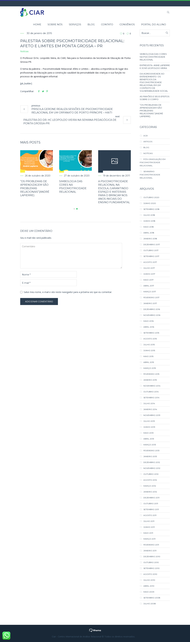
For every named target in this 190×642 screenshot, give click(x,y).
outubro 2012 (150, 474)
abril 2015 (148, 362)
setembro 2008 (151, 597)
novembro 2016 (151, 315)
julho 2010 (149, 580)
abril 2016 (148, 327)
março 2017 (149, 291)
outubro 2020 (151, 197)
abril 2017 (148, 285)
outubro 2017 (150, 250)
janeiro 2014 (150, 409)
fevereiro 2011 (151, 545)
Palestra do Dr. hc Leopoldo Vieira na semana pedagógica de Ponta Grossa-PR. (69, 121)
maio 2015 (148, 356)
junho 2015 (149, 350)
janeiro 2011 (149, 550)
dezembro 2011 (151, 497)
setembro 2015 (151, 333)
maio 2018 (148, 227)
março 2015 (149, 368)
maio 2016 (148, 321)
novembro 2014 (151, 386)
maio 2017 (148, 280)
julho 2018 (149, 215)
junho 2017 (149, 274)
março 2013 (149, 444)
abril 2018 (148, 233)
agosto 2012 (150, 480)
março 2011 (149, 539)
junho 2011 (149, 527)
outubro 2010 (151, 562)
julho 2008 (149, 603)
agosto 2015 (150, 338)
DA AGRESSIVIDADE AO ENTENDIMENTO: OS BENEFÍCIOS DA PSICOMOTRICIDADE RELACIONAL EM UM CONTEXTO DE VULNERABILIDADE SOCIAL (154, 82)
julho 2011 (148, 521)
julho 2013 (149, 421)
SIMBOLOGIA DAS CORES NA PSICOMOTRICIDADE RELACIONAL (153, 57)
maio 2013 (148, 433)
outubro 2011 (150, 503)
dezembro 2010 (151, 556)
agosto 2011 (149, 515)
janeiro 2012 (150, 492)
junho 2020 (149, 203)
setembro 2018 (151, 209)
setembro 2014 (151, 397)
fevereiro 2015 (151, 374)
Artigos (147, 141)
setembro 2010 (151, 568)
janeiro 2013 (150, 456)
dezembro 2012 (151, 462)
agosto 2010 (150, 574)
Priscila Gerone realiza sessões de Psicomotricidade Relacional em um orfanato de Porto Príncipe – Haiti (72, 111)
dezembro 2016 (151, 309)
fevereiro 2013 (151, 450)
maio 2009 (148, 592)
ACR (145, 135)
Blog (146, 147)
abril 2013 (148, 439)
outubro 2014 (151, 391)
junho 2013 (149, 427)
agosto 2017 (150, 262)
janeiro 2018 (150, 238)
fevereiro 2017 (151, 297)
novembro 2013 (151, 415)
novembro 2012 (151, 468)
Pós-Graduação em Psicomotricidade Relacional (152, 162)
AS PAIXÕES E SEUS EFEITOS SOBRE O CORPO (154, 98)
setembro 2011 (151, 509)
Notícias (24, 51)
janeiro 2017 (150, 303)
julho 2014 (149, 403)
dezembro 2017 (151, 244)
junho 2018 (149, 221)
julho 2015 (149, 344)
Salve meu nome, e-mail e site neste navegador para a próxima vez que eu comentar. (68, 292)
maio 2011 (148, 533)
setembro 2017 (151, 256)
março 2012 (149, 486)
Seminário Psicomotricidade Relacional (150, 174)
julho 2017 (149, 268)
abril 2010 (148, 586)
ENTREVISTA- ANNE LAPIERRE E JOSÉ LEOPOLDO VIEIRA (155, 66)
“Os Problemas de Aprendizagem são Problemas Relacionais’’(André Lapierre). (34, 188)
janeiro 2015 (150, 380)
